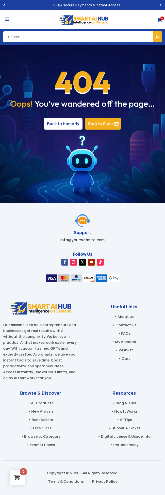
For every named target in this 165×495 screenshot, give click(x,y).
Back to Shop (100, 123)
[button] (161, 5)
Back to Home (60, 123)
